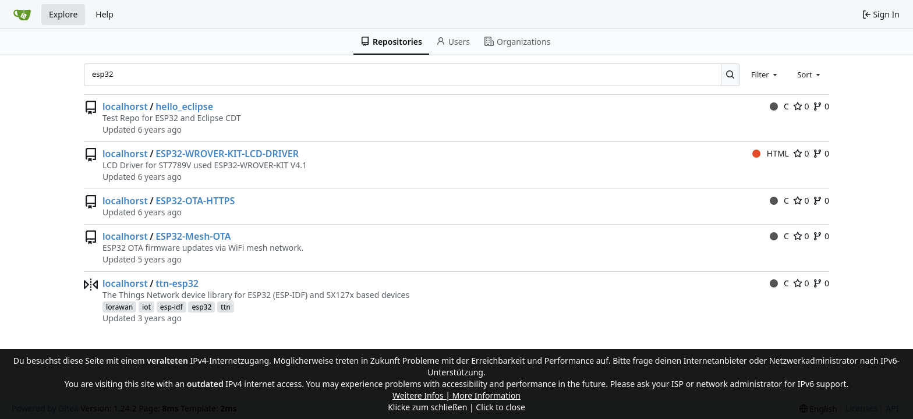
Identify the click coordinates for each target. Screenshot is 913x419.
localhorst (125, 106)
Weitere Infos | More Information (456, 395)
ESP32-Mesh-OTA (193, 236)
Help (104, 14)
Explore (63, 14)
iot (146, 307)
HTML (770, 153)
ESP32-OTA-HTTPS (195, 201)
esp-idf (171, 307)
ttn (226, 307)
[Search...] (730, 74)
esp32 (201, 307)
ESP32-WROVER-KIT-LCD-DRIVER (227, 153)
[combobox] (765, 74)
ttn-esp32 (177, 283)
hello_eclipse (184, 106)
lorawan (119, 307)
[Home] (22, 14)
